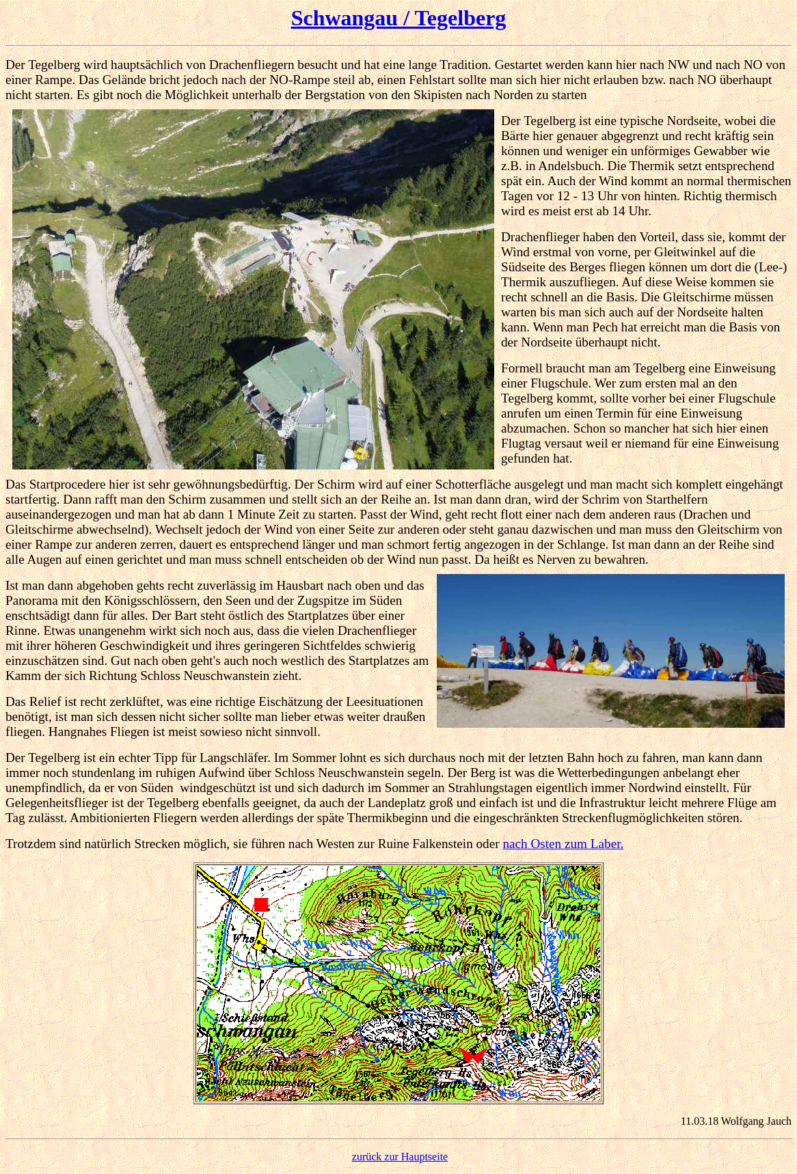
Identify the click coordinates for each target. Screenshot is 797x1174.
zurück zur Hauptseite (400, 1156)
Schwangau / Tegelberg (398, 17)
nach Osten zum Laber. (562, 843)
